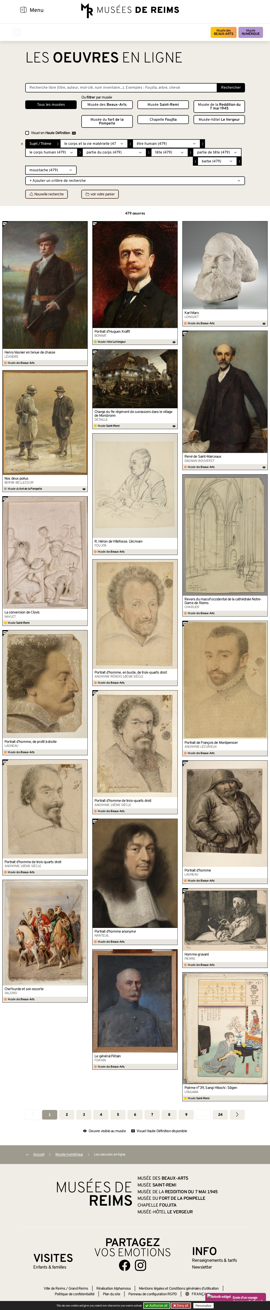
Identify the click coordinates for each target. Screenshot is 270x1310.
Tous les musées (51, 104)
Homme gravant (196, 954)
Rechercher (231, 87)
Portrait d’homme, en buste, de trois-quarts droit (130, 673)
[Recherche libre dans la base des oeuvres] (121, 87)
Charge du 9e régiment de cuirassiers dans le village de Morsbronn (133, 414)
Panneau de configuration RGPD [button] (152, 1294)
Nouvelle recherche (46, 194)
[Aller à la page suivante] (237, 1115)
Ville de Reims (54, 1288)
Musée (251, 32)
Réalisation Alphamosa (113, 1288)
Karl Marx (191, 313)
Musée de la (219, 106)
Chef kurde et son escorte (23, 989)
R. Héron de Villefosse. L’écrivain (118, 542)
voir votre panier (100, 194)
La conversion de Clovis (22, 612)
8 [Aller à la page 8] (169, 1115)
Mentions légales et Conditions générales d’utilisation (179, 1288)
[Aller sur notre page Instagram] (140, 1265)
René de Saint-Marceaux (202, 457)
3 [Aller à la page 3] (84, 1115)
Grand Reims (78, 1288)
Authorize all (156, 1305)
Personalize (203, 1305)
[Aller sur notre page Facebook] (124, 1265)
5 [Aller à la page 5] (118, 1115)
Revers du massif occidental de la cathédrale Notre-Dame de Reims (222, 601)
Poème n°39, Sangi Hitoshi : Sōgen (210, 1088)
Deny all (182, 1305)
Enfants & (49, 1267)
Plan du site (111, 1294)
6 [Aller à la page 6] (135, 1115)
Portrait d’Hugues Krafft (112, 332)
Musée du (107, 121)
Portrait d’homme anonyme (115, 932)
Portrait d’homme (197, 870)
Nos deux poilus (16, 479)
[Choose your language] (200, 1294)
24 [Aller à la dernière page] (220, 1115)
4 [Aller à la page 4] (101, 1115)
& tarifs (214, 1260)
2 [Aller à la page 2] (67, 1115)
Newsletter (202, 1267)
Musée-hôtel (219, 119)
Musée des (223, 32)
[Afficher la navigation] (23, 10)
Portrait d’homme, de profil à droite (30, 742)
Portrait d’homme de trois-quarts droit (122, 801)
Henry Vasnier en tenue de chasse (29, 352)
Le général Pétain (107, 1056)
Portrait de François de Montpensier (211, 743)
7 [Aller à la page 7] (152, 1115)
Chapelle (163, 119)
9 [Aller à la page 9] (186, 1115)
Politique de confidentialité (75, 1294)
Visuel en (53, 133)
